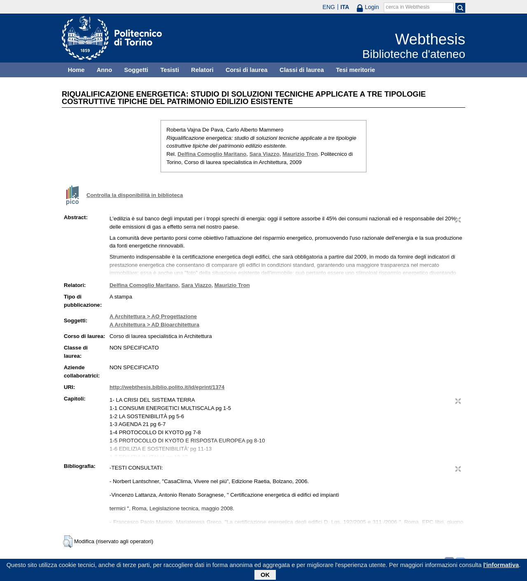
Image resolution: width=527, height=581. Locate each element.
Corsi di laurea (247, 70)
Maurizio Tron (300, 154)
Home (76, 70)
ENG (328, 7)
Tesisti (169, 70)
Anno (104, 70)
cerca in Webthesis (407, 7)
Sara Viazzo (265, 154)
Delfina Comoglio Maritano (211, 154)
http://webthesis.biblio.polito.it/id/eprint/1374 (167, 387)
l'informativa (501, 566)
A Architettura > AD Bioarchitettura (154, 325)
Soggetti (136, 70)
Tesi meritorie (355, 70)
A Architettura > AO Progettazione (153, 316)
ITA (345, 7)
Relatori (202, 70)
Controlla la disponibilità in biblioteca (134, 195)
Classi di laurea (302, 70)
